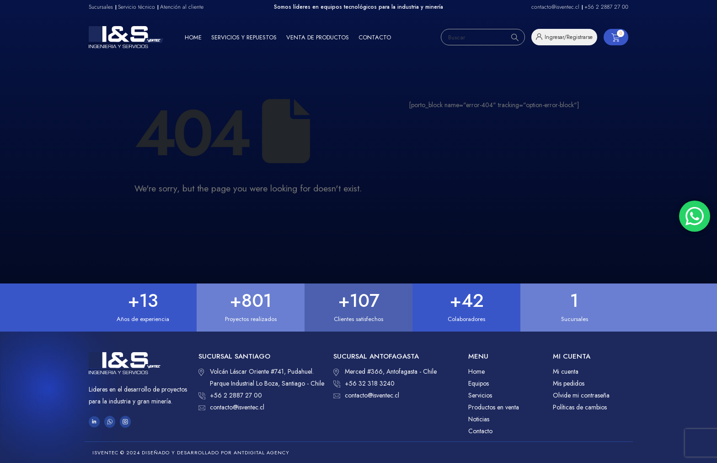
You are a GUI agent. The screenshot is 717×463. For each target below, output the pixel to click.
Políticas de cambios (580, 407)
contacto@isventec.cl (231, 407)
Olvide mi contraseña (581, 395)
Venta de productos (317, 37)
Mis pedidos (568, 383)
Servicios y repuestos (244, 37)
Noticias (478, 419)
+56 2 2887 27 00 (230, 395)
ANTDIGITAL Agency (261, 452)
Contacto (374, 37)
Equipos (478, 383)
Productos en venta (493, 407)
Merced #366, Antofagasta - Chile (385, 371)
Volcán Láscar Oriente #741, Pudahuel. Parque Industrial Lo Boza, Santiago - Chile (261, 376)
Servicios (480, 395)
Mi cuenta (565, 371)
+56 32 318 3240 (364, 383)
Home (193, 37)
